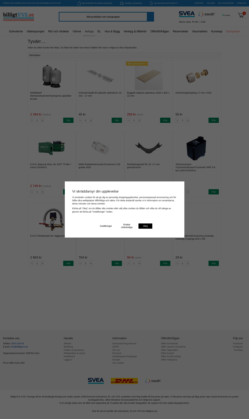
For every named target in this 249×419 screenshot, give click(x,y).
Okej (145, 226)
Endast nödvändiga (126, 226)
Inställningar (106, 226)
